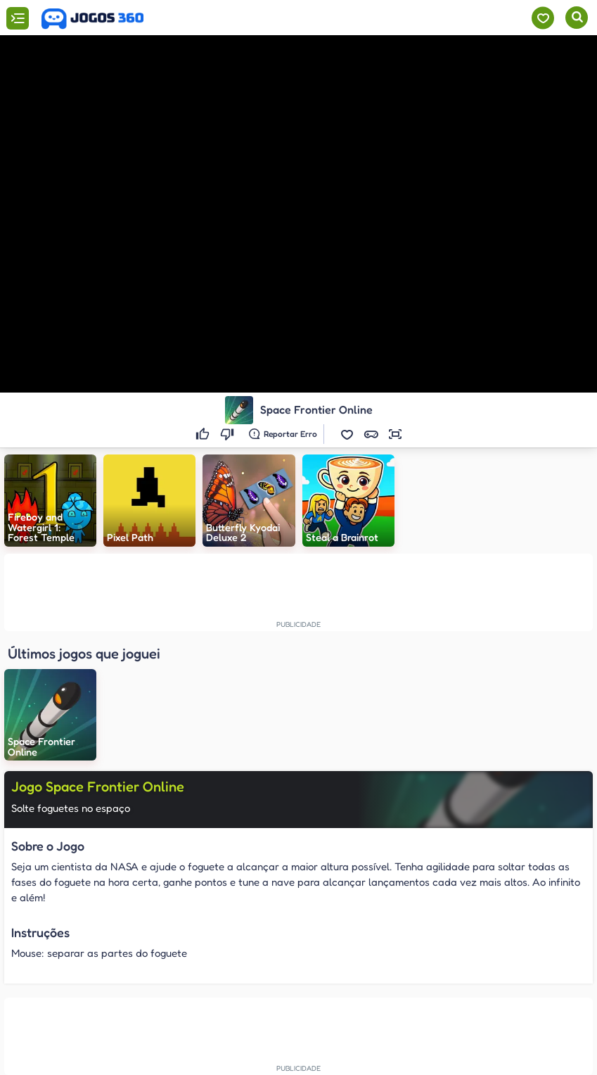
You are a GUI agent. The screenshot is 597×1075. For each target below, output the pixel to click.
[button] (347, 434)
